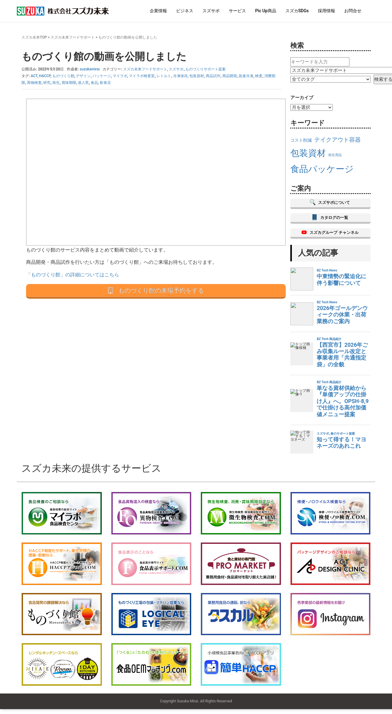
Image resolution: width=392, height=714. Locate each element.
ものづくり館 (63, 76)
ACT (34, 76)
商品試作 (213, 76)
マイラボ (120, 76)
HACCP (45, 76)
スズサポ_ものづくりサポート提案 (197, 69)
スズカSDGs (297, 10)
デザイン (83, 76)
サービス (237, 10)
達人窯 (83, 82)
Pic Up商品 (265, 10)
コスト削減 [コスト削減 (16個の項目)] (301, 140)
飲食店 (105, 82)
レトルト (163, 76)
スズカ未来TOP (34, 37)
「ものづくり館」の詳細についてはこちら (72, 275)
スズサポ (211, 10)
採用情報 (326, 10)
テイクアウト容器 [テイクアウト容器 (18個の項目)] (337, 139)
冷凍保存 (180, 76)
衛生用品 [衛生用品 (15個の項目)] (335, 155)
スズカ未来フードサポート (73, 37)
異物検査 (34, 82)
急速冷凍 (246, 76)
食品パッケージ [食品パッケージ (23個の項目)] (322, 169)
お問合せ (352, 10)
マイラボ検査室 (142, 76)
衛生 (56, 82)
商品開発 (229, 76)
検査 (258, 76)
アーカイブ (301, 97)
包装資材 (196, 76)
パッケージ (101, 76)
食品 (94, 82)
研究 (47, 82)
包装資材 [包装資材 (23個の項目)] (308, 153)
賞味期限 (69, 82)
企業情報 (158, 10)
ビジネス (184, 10)
